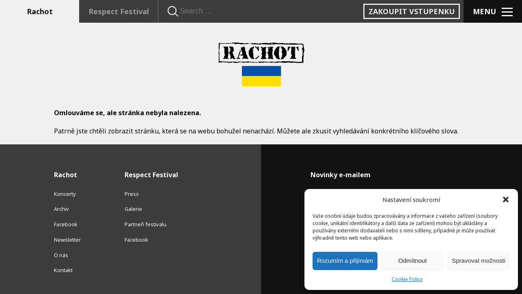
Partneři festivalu (145, 224)
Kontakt (63, 270)
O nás (61, 255)
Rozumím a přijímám (345, 260)
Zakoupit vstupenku (412, 11)
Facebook (66, 224)
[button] (506, 199)
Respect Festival (118, 11)
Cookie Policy (407, 279)
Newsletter (67, 239)
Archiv (61, 208)
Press (132, 193)
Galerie (133, 208)
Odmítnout (412, 260)
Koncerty (65, 193)
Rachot (40, 11)
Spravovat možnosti (478, 260)
